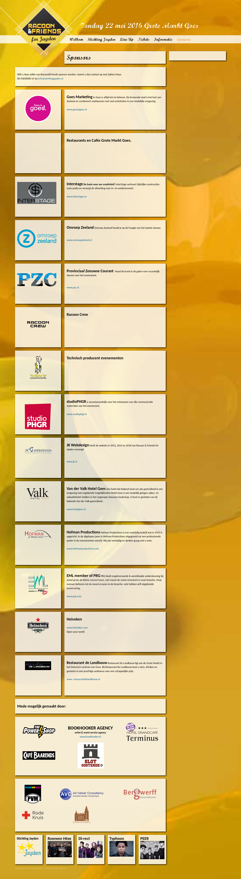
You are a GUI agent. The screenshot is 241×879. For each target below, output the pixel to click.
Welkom (76, 39)
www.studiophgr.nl (77, 414)
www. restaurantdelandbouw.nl (83, 679)
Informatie (163, 39)
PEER (144, 839)
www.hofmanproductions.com (83, 548)
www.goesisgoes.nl (77, 109)
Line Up (126, 39)
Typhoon (116, 839)
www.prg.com (74, 596)
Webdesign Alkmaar (57, 868)
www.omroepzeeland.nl (79, 240)
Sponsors (184, 39)
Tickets (143, 39)
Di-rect (84, 839)
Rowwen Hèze (59, 839)
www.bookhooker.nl (90, 736)
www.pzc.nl (73, 287)
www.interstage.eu (77, 196)
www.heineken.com (77, 627)
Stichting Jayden (101, 39)
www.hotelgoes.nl (76, 509)
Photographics (36, 868)
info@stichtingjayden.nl (50, 78)
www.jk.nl (72, 461)
